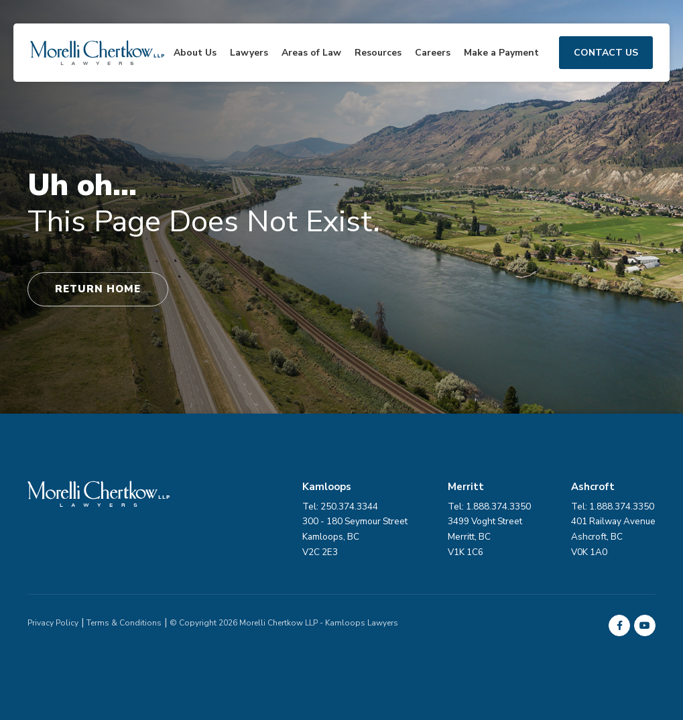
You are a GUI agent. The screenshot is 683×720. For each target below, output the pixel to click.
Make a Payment (501, 52)
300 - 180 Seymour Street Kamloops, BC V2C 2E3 (355, 536)
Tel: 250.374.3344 (340, 506)
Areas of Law (311, 52)
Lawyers (249, 52)
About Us (195, 52)
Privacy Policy (52, 622)
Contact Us (606, 52)
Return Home (98, 289)
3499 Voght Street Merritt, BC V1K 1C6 (485, 536)
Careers (432, 52)
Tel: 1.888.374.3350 (612, 506)
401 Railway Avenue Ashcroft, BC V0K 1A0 (613, 536)
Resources (378, 52)
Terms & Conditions (124, 622)
